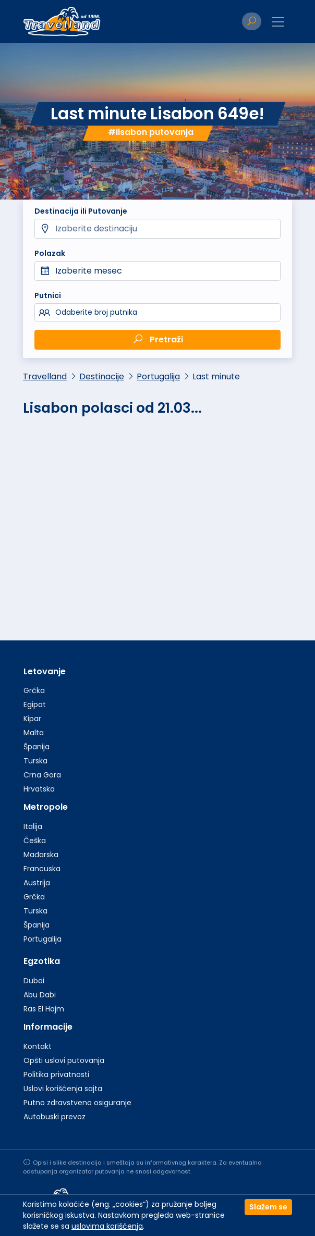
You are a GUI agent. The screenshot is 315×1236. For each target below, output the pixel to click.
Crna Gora (42, 775)
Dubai (33, 980)
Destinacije (101, 376)
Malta (33, 732)
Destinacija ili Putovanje (80, 211)
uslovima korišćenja (107, 1226)
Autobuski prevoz (54, 1116)
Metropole (45, 807)
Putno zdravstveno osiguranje (77, 1102)
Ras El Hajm (43, 1009)
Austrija (36, 882)
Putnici (47, 295)
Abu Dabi (39, 995)
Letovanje (44, 671)
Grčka (34, 690)
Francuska (41, 868)
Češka (34, 840)
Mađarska (40, 854)
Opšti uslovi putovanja (63, 1060)
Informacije (47, 1027)
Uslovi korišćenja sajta (62, 1088)
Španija (36, 746)
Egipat (34, 704)
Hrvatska (39, 789)
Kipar (32, 718)
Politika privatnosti (56, 1074)
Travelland (45, 376)
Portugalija (158, 376)
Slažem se (268, 1207)
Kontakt (37, 1046)
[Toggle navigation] (278, 22)
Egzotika (41, 961)
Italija (32, 826)
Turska (35, 761)
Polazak (49, 253)
